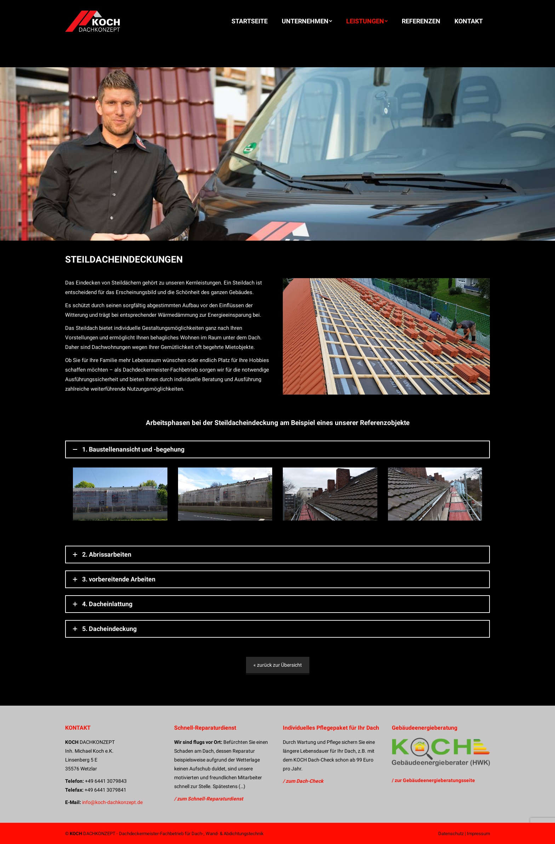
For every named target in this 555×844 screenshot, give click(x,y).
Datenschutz (451, 833)
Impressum (478, 833)
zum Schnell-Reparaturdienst (210, 799)
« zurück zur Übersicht (277, 665)
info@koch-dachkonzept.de (112, 802)
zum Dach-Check (304, 781)
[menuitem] (249, 21)
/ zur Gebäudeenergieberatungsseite (433, 780)
